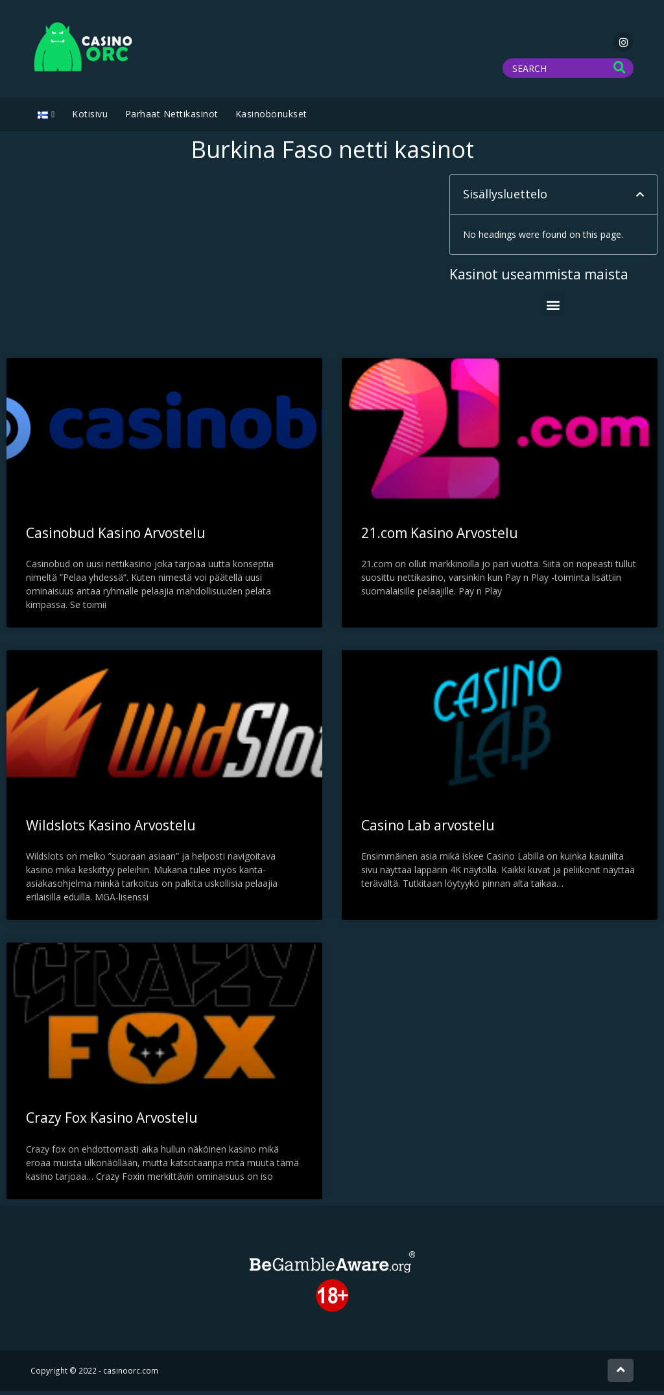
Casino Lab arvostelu (428, 829)
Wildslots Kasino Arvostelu (111, 829)
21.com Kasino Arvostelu (439, 537)
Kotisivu (90, 117)
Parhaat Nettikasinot (172, 117)
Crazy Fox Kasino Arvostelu (112, 1121)
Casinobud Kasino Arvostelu (116, 537)
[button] (640, 198)
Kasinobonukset (271, 117)
